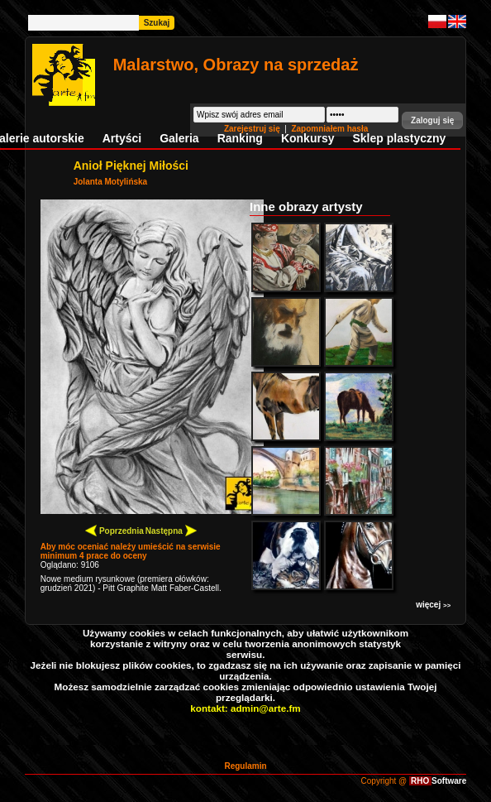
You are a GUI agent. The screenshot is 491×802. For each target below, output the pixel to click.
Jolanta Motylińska (110, 181)
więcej (433, 604)
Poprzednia (114, 530)
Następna (171, 530)
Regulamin (245, 766)
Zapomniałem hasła (329, 128)
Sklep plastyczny (399, 138)
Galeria (179, 138)
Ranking (240, 138)
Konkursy (308, 138)
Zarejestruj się (253, 128)
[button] (432, 120)
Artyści (121, 138)
